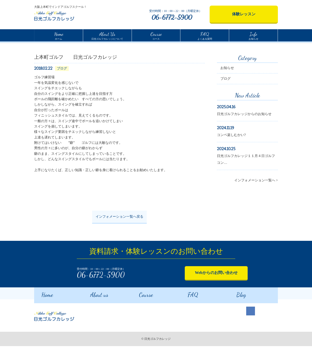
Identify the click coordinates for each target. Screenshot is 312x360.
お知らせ (253, 35)
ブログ (225, 94)
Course (139, 307)
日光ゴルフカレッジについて (107, 35)
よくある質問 (204, 35)
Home (38, 46)
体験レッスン (243, 14)
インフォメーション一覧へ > (256, 195)
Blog (234, 307)
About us (92, 307)
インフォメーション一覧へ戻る (119, 232)
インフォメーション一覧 (65, 46)
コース (156, 35)
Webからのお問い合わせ (201, 287)
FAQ (186, 307)
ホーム (58, 35)
